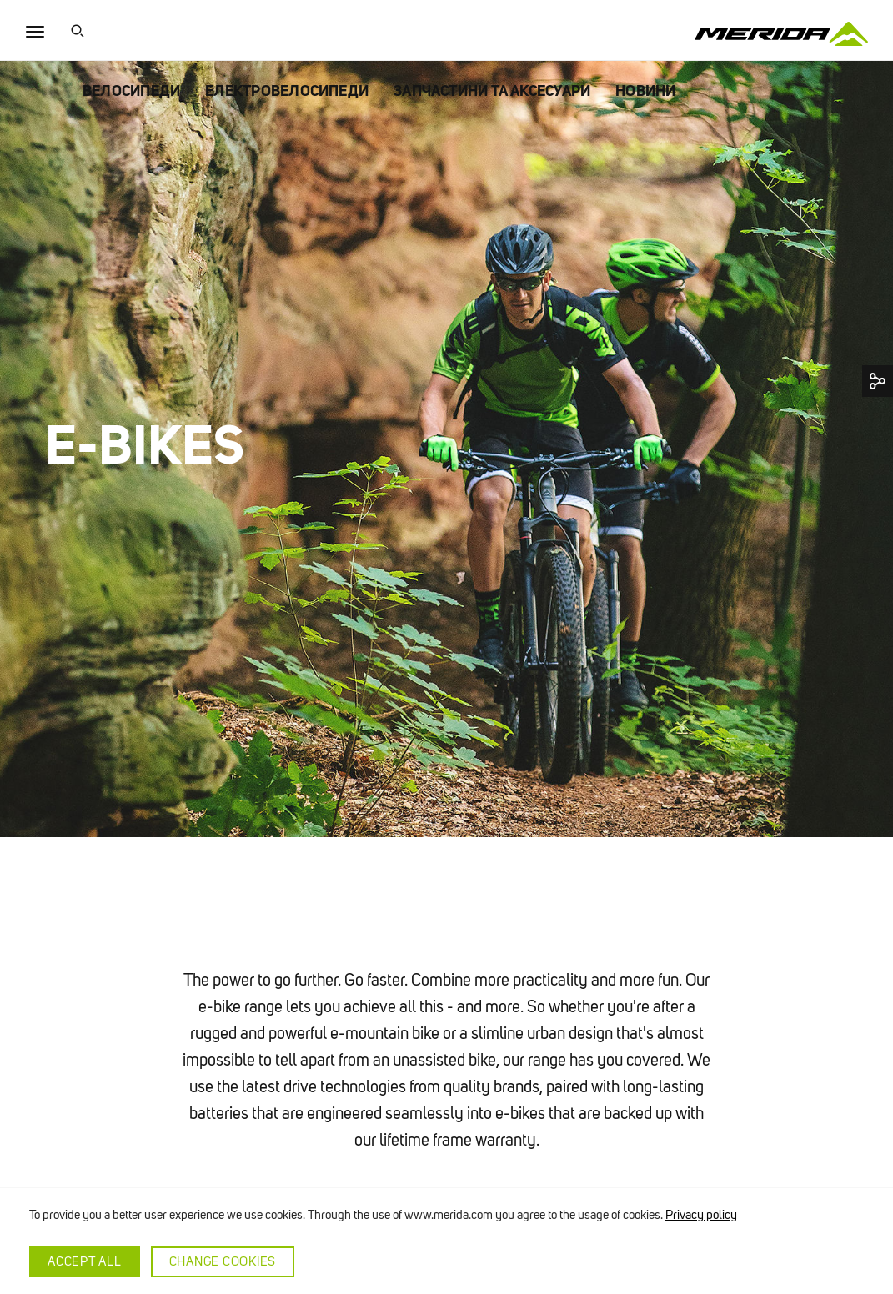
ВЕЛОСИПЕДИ (131, 91)
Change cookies (223, 1261)
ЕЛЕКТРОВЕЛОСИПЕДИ (287, 91)
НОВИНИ (645, 91)
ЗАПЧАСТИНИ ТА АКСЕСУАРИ (492, 91)
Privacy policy (701, 1214)
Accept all (85, 1261)
